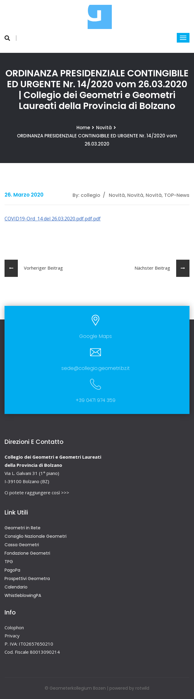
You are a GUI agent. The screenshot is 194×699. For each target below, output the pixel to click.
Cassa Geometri (22, 545)
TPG (9, 562)
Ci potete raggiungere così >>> (37, 492)
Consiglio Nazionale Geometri (35, 536)
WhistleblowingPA (23, 595)
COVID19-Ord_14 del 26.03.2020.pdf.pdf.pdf (53, 218)
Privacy (12, 636)
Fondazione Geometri (27, 553)
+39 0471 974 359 (95, 400)
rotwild (142, 688)
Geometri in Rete (22, 528)
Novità (104, 127)
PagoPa (12, 570)
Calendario (16, 587)
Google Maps (95, 336)
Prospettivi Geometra (27, 579)
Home (83, 127)
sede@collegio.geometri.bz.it (95, 368)
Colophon (14, 627)
